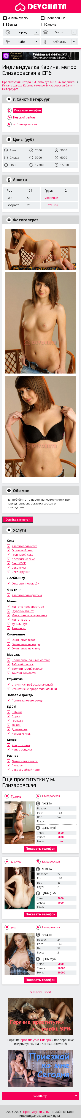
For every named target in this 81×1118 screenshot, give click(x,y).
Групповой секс (22, 555)
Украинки (51, 198)
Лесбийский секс (23, 559)
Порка (16, 716)
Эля (13, 927)
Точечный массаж (24, 673)
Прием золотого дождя (27, 700)
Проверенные (53, 18)
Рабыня (17, 712)
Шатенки (51, 205)
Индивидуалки (16, 18)
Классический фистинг (27, 595)
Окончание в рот (23, 640)
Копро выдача (22, 749)
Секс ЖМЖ (19, 563)
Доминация (19, 729)
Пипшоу (17, 765)
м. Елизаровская (25, 124)
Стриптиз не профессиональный (34, 689)
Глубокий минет (23, 611)
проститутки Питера (36, 1040)
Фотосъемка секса (25, 761)
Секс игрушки (21, 572)
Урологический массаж (27, 668)
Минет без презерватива (29, 615)
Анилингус (19, 628)
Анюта (16, 862)
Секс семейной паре (26, 770)
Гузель (16, 796)
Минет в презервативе (28, 607)
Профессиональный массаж (31, 660)
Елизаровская (51, 796)
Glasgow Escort (40, 992)
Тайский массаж (22, 664)
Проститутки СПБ (36, 1112)
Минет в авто (21, 619)
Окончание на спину (26, 648)
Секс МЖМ (19, 567)
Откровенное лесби (25, 583)
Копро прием (21, 745)
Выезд (10, 24)
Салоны (49, 24)
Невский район (24, 117)
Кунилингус (19, 624)
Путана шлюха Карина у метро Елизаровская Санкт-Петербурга (38, 87)
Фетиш (16, 725)
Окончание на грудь (26, 644)
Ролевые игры (21, 733)
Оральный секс (22, 550)
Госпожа (17, 721)
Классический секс (24, 546)
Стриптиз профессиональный (32, 684)
